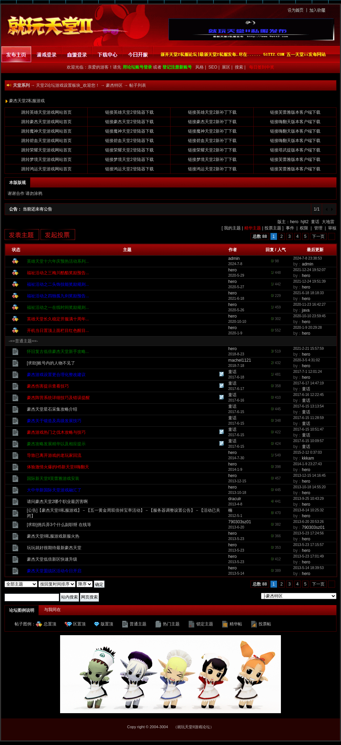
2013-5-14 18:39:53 (308, 568)
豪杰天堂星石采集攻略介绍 (52, 409)
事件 (290, 228)
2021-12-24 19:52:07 (309, 270)
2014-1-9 (235, 469)
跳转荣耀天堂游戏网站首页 (46, 150)
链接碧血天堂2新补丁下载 (212, 140)
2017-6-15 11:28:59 (308, 418)
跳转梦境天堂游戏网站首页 (46, 159)
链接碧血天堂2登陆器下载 (129, 140)
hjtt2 (305, 221)
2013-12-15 (237, 481)
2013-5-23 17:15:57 (308, 545)
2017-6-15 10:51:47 (308, 429)
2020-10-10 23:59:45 (309, 316)
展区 (226, 67)
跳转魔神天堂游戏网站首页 (46, 131)
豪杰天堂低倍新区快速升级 (52, 559)
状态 (16, 249)
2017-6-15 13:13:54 (308, 406)
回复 (270, 249)
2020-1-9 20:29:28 (307, 327)
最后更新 (315, 249)
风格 (199, 67)
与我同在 (52, 609)
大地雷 (328, 221)
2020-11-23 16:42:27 (309, 304)
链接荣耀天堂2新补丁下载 (212, 150)
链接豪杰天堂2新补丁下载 (212, 121)
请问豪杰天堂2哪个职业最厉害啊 (57, 501)
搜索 (239, 67)
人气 (281, 249)
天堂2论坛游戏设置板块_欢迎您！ (67, 85)
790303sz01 (239, 521)
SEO (214, 67)
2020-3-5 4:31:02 (306, 360)
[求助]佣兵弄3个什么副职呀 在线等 (59, 524)
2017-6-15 (236, 412)
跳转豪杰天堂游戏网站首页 (46, 121)
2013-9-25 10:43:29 (308, 499)
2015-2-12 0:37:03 (307, 452)
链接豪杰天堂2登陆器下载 (129, 121)
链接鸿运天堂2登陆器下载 (129, 168)
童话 (315, 221)
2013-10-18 (237, 493)
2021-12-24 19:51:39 (309, 281)
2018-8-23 (236, 354)
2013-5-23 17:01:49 (308, 556)
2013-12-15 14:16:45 (309, 475)
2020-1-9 (235, 333)
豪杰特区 (114, 85)
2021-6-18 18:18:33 (308, 293)
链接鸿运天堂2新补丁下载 (212, 168)
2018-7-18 (236, 366)
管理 (318, 228)
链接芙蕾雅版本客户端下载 (295, 112)
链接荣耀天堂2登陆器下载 (129, 150)
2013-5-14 (236, 573)
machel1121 (239, 360)
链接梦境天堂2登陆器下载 (129, 159)
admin (234, 258)
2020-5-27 (236, 287)
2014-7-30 (236, 458)
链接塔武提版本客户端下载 (295, 150)
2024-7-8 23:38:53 (307, 258)
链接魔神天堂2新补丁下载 (212, 131)
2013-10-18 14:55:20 (309, 487)
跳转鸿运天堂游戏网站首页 (46, 168)
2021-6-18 (236, 298)
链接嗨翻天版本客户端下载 (295, 121)
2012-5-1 (235, 516)
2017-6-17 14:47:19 (308, 383)
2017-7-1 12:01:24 (307, 372)
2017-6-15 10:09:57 (308, 441)
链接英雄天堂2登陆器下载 (129, 112)
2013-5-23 (236, 539)
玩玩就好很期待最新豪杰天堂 (54, 547)
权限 (304, 228)
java (306, 310)
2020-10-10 (237, 322)
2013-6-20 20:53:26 (308, 522)
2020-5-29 (236, 275)
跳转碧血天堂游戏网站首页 (46, 140)
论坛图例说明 (21, 610)
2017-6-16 (236, 400)
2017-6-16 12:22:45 (308, 395)
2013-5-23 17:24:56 (308, 533)
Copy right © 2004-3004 (147, 727)
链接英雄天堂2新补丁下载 (212, 112)
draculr (234, 498)
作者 (232, 249)
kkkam (308, 458)
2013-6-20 (236, 527)
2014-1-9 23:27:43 (307, 464)
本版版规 (17, 182)
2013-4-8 (235, 504)
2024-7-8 (235, 264)
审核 (332, 228)
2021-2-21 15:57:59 (308, 348)
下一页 (318, 236)
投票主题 (272, 228)
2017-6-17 (236, 389)
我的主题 (232, 228)
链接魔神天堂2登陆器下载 (129, 131)
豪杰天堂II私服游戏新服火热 (53, 536)
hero (294, 221)
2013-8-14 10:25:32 (308, 510)
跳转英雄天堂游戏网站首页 (46, 112)
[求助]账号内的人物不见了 (51, 363)
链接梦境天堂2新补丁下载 (212, 159)
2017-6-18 (236, 377)
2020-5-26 (236, 310)
